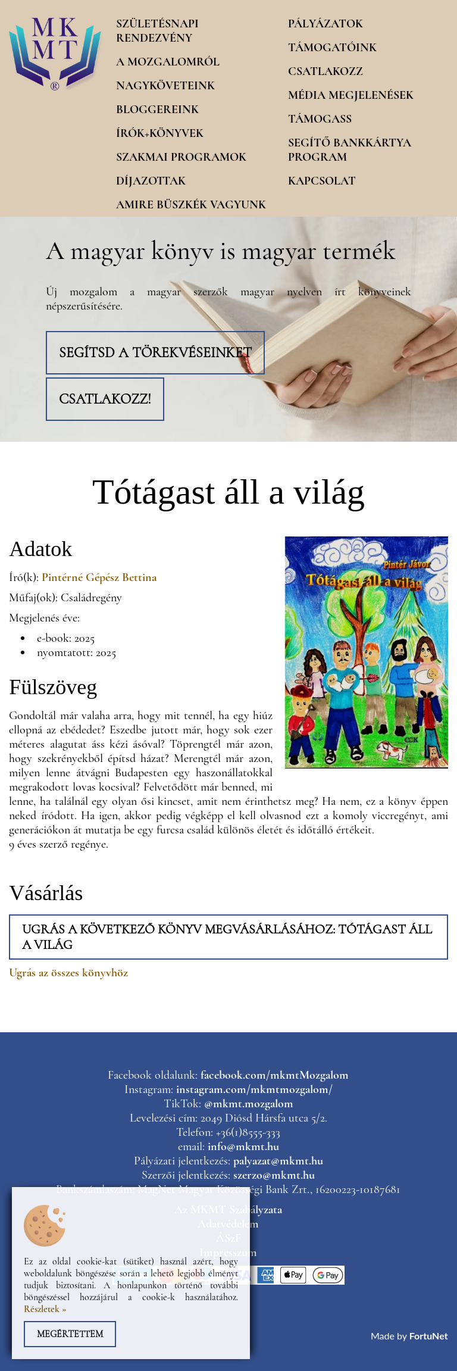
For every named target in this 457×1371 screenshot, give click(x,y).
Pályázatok (325, 24)
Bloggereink (157, 109)
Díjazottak (151, 181)
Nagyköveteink (165, 86)
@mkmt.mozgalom (248, 1104)
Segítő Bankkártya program (349, 150)
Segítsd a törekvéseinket (155, 352)
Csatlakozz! (105, 399)
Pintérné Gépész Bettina (99, 577)
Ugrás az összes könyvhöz (68, 973)
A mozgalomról (168, 62)
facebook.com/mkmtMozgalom (275, 1075)
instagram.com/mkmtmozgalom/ (254, 1089)
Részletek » (45, 1309)
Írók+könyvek (160, 133)
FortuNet (428, 1335)
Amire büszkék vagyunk (191, 205)
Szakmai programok (181, 157)
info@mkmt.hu (243, 1146)
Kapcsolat (322, 181)
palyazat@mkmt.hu (278, 1161)
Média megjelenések (351, 95)
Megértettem (70, 1334)
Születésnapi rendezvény (157, 31)
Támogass (320, 119)
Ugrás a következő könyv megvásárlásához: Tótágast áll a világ (227, 937)
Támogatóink (332, 47)
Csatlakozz (325, 71)
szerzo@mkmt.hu (274, 1175)
